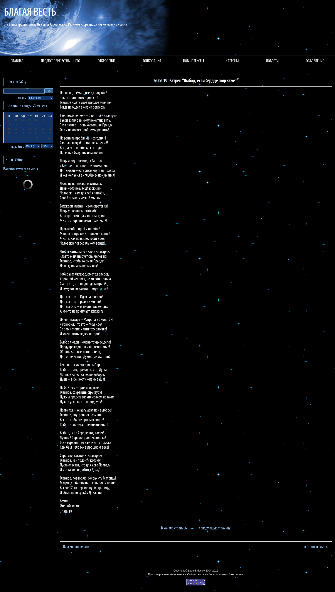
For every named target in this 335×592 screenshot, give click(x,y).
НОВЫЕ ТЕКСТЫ (193, 61)
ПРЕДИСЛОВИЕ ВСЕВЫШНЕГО (60, 61)
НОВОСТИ (272, 61)
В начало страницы (174, 528)
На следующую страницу (214, 528)
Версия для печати (76, 547)
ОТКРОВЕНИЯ (107, 61)
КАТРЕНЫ (232, 61)
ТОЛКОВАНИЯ (152, 61)
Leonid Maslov (196, 570)
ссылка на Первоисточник (211, 574)
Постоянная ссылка (314, 547)
